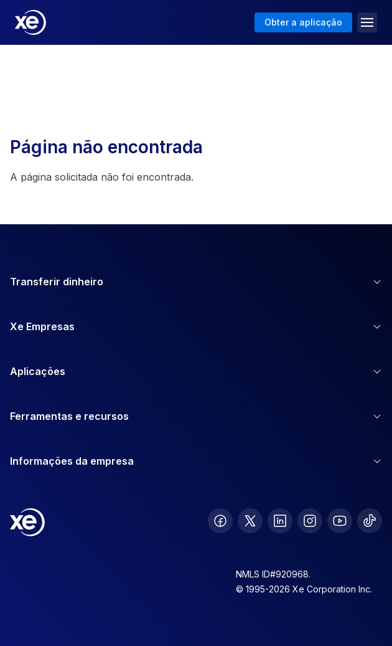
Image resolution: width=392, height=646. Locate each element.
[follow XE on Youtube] (339, 520)
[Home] (30, 22)
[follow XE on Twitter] (250, 520)
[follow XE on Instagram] (309, 520)
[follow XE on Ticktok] (369, 520)
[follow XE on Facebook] (220, 520)
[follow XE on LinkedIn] (280, 520)
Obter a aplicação (303, 22)
